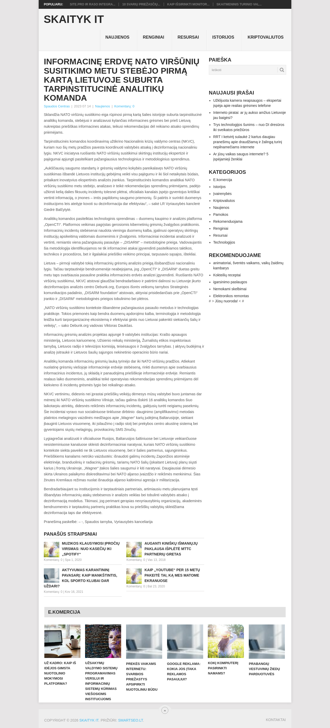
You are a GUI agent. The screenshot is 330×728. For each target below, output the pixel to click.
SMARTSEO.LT (130, 720)
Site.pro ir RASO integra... (93, 4)
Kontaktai (276, 720)
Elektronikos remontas (231, 296)
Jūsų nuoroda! (226, 301)
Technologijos (224, 242)
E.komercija (222, 180)
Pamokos (220, 214)
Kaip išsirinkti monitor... (188, 4)
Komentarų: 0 (124, 106)
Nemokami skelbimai (229, 289)
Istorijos (223, 37)
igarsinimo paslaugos (230, 282)
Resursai (188, 37)
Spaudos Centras (57, 106)
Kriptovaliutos (266, 37)
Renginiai (153, 37)
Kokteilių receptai (227, 275)
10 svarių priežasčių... (141, 4)
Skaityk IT (74, 19)
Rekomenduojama (228, 221)
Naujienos (117, 37)
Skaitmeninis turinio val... (239, 4)
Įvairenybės (222, 194)
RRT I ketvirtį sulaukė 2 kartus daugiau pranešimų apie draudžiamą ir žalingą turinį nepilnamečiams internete (247, 142)
